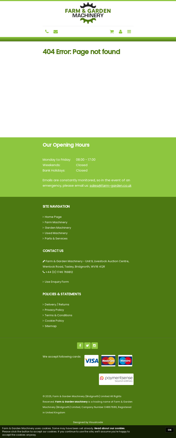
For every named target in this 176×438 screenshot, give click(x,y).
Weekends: (51, 165)
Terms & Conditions (58, 315)
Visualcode (96, 422)
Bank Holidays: (54, 170)
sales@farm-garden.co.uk (110, 185)
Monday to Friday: (57, 159)
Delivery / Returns (57, 304)
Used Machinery (56, 233)
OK (169, 430)
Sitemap (51, 326)
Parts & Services (56, 238)
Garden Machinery (58, 228)
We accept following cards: (62, 357)
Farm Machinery (56, 222)
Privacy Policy (54, 310)
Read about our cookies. (109, 428)
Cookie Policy (54, 321)
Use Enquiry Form (57, 282)
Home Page (53, 217)
